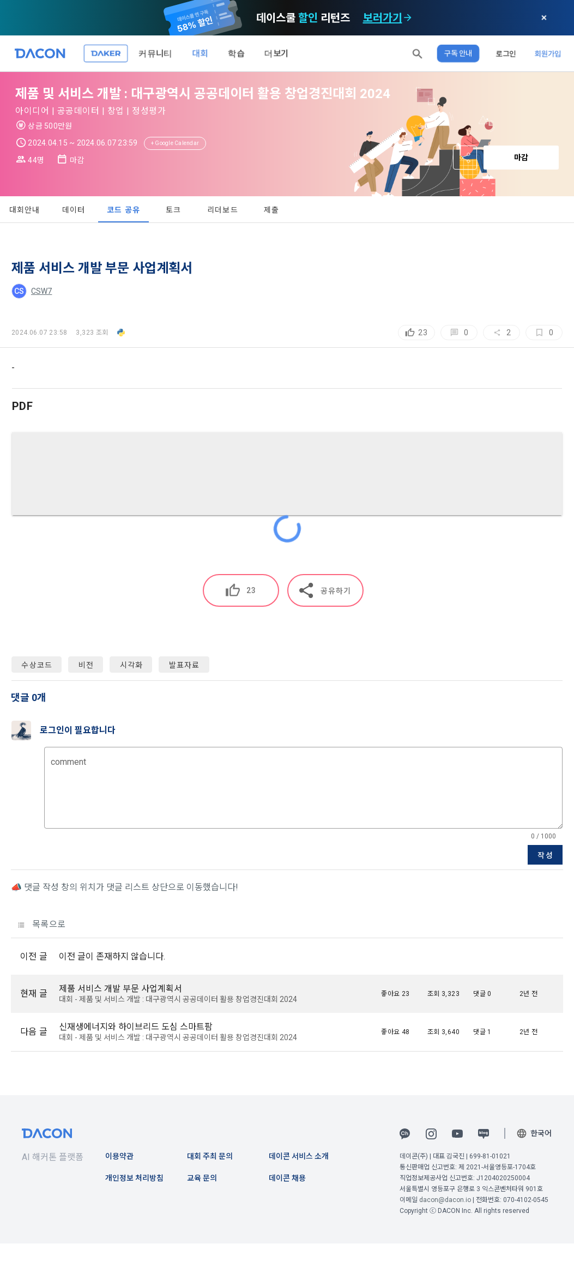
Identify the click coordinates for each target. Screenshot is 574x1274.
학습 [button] (236, 53)
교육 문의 (202, 1178)
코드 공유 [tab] (123, 210)
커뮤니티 (155, 53)
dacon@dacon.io (445, 1200)
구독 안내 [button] (458, 53)
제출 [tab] (272, 210)
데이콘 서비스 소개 (299, 1156)
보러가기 (382, 18)
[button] (417, 53)
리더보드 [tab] (222, 210)
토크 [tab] (174, 210)
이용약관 (119, 1156)
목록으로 (41, 924)
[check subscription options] (407, 18)
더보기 (276, 53)
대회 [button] (200, 53)
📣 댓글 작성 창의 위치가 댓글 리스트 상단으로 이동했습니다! (124, 887)
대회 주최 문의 (210, 1156)
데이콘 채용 (287, 1178)
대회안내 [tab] (24, 210)
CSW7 (41, 291)
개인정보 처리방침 (134, 1178)
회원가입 (548, 53)
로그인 (506, 53)
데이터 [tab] (74, 210)
